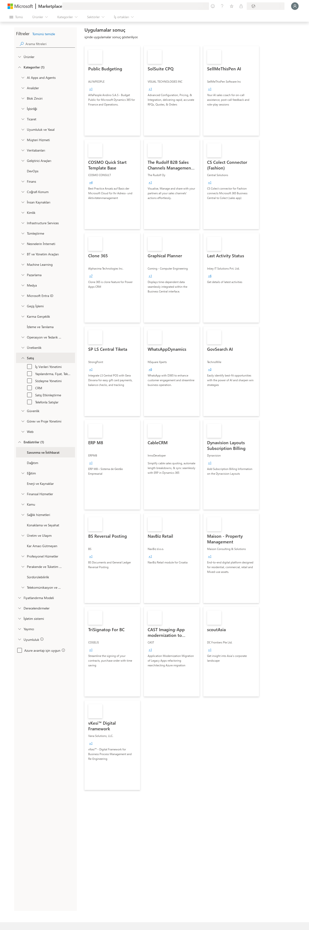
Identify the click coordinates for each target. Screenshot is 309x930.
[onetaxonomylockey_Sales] (23, 358)
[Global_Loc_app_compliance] (19, 639)
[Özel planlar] (241, 6)
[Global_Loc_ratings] (19, 608)
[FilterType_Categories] (19, 67)
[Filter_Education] (23, 473)
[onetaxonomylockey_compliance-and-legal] (23, 129)
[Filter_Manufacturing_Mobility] (23, 535)
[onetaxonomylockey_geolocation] (23, 192)
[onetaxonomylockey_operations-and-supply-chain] (23, 337)
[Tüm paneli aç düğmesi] (16, 17)
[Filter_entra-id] (23, 295)
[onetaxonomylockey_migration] (23, 306)
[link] (112, 91)
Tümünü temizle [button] (43, 34)
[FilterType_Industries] (19, 442)
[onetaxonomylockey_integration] (23, 233)
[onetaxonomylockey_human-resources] (23, 202)
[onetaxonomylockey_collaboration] (23, 109)
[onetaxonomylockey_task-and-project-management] (23, 421)
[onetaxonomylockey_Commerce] (23, 119)
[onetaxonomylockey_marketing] (23, 275)
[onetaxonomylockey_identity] (23, 212)
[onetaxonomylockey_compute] (23, 223)
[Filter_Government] (23, 504)
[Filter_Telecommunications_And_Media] (23, 587)
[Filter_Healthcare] (23, 515)
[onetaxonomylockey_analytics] (23, 88)
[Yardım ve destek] (222, 6)
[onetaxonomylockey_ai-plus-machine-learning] (23, 264)
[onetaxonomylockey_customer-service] (23, 140)
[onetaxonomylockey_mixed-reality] (23, 316)
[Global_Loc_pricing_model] (19, 598)
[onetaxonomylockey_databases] (23, 150)
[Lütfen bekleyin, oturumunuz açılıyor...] (294, 6)
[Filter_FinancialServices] (23, 494)
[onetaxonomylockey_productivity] (23, 347)
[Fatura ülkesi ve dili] (265, 6)
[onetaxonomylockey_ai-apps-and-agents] (23, 77)
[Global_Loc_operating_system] (19, 618)
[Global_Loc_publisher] (19, 629)
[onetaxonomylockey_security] (23, 411)
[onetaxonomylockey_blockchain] (23, 98)
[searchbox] (50, 43)
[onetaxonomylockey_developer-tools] (23, 160)
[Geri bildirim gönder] (213, 6)
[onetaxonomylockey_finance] (23, 181)
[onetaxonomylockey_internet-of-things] (23, 244)
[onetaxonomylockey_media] (23, 285)
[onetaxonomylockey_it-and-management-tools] (23, 254)
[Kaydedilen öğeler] (231, 6)
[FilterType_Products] (19, 57)
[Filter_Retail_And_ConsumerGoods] (23, 566)
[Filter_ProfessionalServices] (23, 556)
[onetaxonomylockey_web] (23, 431)
